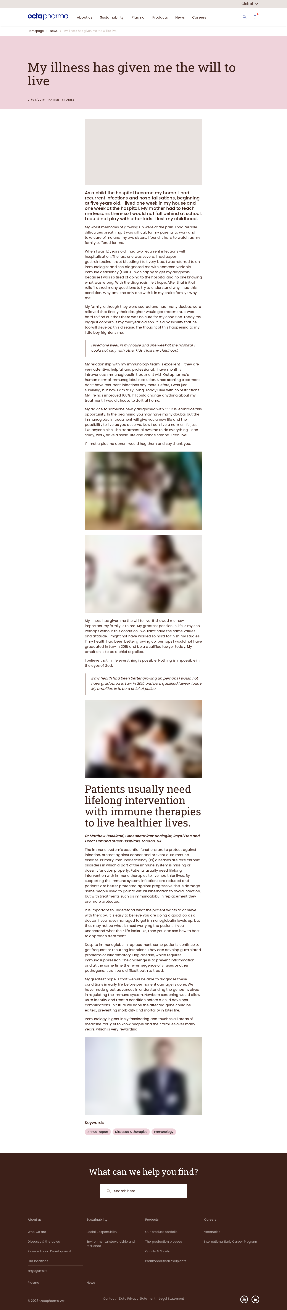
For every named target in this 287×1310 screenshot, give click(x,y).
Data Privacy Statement (137, 1299)
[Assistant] (255, 17)
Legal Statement (171, 1299)
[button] (253, 1299)
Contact (109, 1299)
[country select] (249, 3)
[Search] (244, 17)
